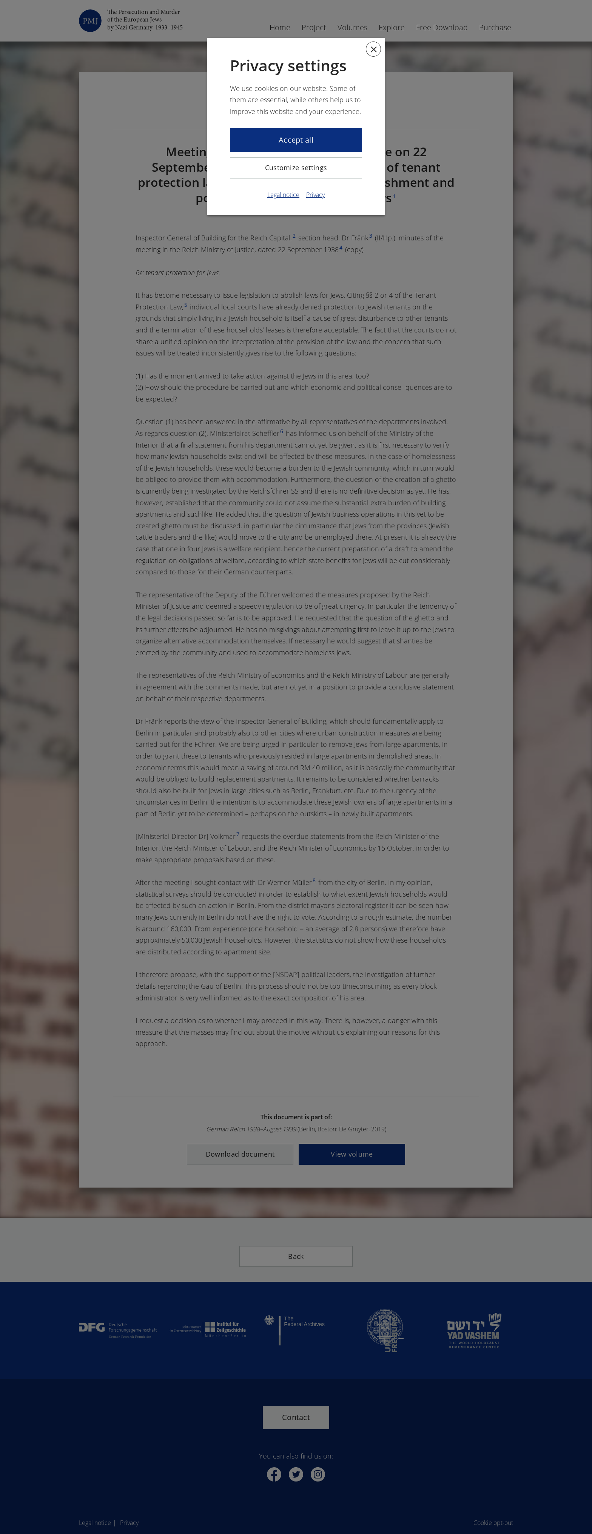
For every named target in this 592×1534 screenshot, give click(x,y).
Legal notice (283, 195)
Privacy (315, 195)
